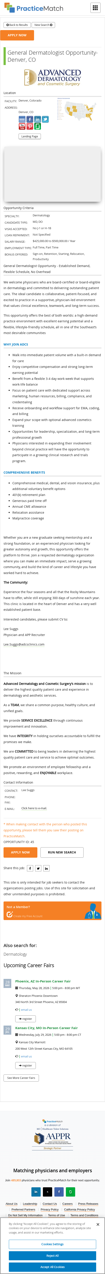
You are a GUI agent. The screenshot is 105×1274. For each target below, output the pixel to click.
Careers (67, 1203)
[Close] (98, 1224)
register (25, 1018)
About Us (11, 1203)
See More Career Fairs (21, 1078)
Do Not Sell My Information (25, 1215)
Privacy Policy (50, 1209)
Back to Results (17, 25)
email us (26, 1010)
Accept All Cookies (52, 1267)
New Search (43, 25)
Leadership (30, 1203)
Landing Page (29, 136)
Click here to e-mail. (34, 808)
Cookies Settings (52, 1244)
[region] (52, 1245)
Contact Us (50, 1203)
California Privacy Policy (79, 1209)
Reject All (52, 1256)
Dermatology (15, 954)
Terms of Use (56, 1215)
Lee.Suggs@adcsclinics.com (24, 644)
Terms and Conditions (84, 1215)
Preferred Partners (23, 1209)
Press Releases (88, 1203)
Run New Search (62, 852)
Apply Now (17, 35)
